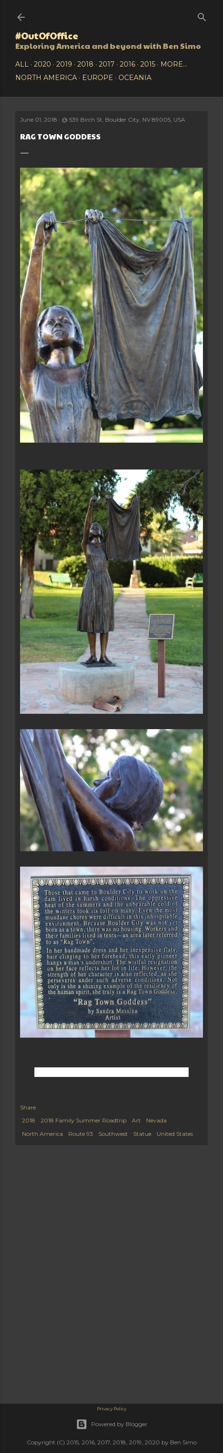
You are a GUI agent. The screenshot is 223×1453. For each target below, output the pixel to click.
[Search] (202, 15)
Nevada (156, 1120)
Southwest (113, 1133)
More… (173, 64)
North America (46, 77)
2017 (107, 64)
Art (136, 1120)
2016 (127, 64)
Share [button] (28, 1107)
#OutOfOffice (46, 35)
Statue (142, 1133)
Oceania (134, 77)
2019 (64, 64)
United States (175, 1133)
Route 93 (80, 1133)
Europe (97, 77)
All (22, 64)
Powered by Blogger (112, 1424)
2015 (147, 64)
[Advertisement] (111, 1226)
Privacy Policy (112, 1408)
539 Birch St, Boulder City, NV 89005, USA (127, 119)
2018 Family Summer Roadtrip (84, 1120)
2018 (85, 64)
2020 (42, 64)
